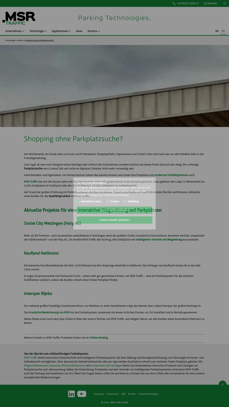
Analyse (114, 201)
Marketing (133, 201)
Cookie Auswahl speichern (114, 219)
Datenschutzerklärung (116, 195)
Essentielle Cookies (91, 201)
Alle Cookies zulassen (114, 210)
